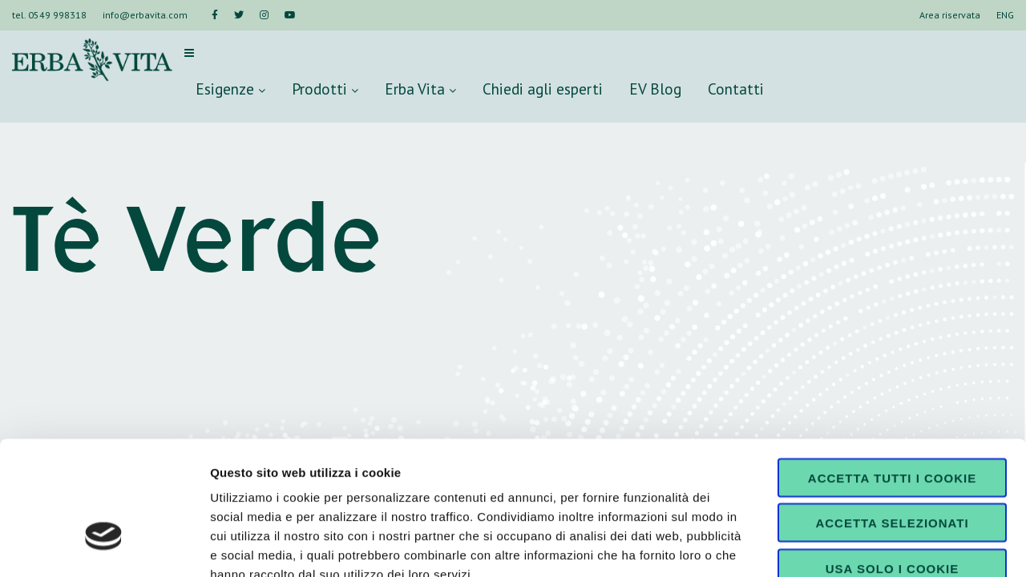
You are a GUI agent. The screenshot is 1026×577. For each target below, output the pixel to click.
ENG (1005, 15)
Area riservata (949, 15)
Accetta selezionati (891, 419)
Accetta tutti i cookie (892, 373)
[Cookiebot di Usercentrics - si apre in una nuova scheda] (104, 546)
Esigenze (230, 89)
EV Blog (655, 89)
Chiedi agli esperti (543, 89)
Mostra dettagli (843, 545)
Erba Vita (420, 89)
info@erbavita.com (145, 15)
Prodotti (325, 89)
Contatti (736, 89)
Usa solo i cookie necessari (892, 469)
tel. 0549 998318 (49, 15)
